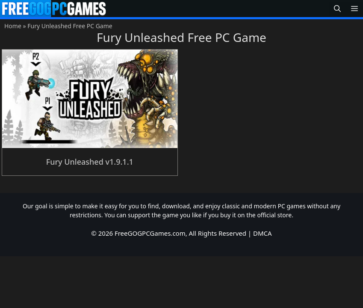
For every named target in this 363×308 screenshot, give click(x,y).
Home (12, 26)
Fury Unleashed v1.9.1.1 (89, 162)
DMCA (262, 233)
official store (274, 215)
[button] (337, 9)
